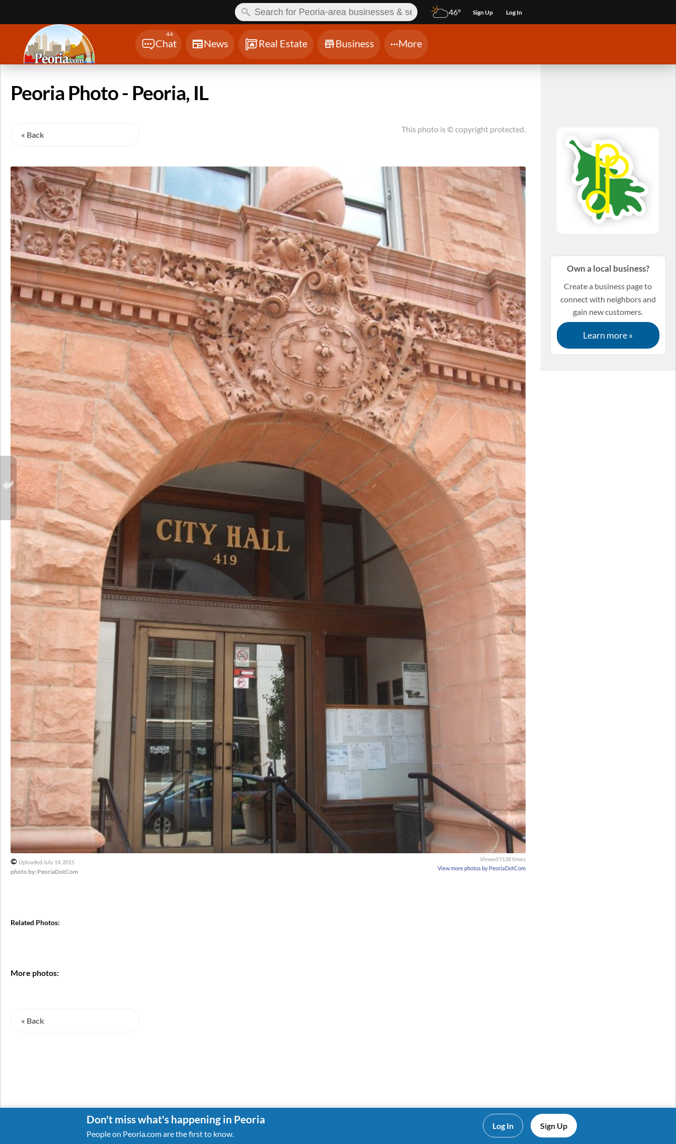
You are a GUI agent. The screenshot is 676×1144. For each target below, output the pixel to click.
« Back (32, 134)
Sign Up (553, 1125)
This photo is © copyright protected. (463, 129)
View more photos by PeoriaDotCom (482, 868)
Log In (503, 1125)
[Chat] (158, 44)
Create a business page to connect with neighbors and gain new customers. (608, 305)
